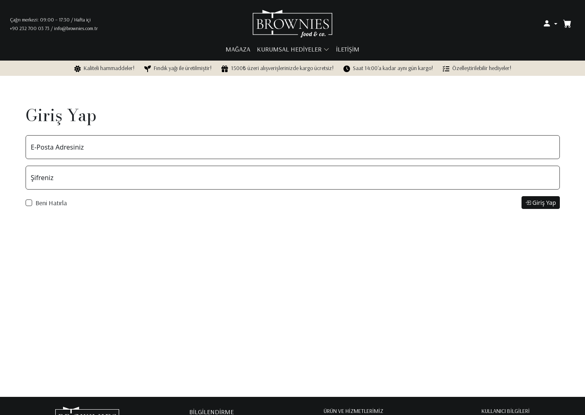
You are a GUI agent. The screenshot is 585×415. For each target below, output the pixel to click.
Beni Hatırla (51, 203)
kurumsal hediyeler (289, 49)
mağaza (238, 49)
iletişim (347, 49)
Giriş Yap (540, 202)
